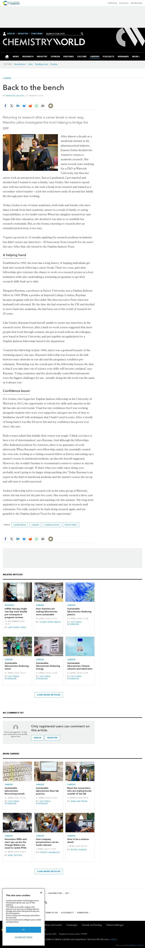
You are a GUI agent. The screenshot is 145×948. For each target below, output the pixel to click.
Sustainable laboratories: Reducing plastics (79, 611)
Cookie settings (23, 937)
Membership (136, 3)
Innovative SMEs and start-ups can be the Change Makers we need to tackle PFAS (16, 843)
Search (82, 33)
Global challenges (115, 925)
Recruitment (71, 525)
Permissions (83, 913)
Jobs (30, 64)
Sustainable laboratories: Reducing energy (48, 666)
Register (23, 34)
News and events (53, 925)
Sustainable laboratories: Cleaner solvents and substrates (79, 666)
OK (23, 930)
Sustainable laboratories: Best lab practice (47, 791)
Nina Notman (79, 801)
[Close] (41, 893)
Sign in (37, 738)
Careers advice (52, 525)
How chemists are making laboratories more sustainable (46, 611)
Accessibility (67, 913)
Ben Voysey (15, 855)
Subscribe (37, 34)
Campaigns (71, 925)
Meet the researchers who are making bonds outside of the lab (79, 791)
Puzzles (54, 64)
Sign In (11, 33)
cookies (113, 939)
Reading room (41, 64)
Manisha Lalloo (15, 96)
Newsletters (19, 64)
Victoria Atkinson (74, 623)
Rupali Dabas (79, 849)
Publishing (112, 3)
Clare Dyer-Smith (50, 622)
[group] (135, 57)
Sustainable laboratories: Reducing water (17, 666)
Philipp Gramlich (50, 852)
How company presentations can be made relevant (47, 842)
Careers (7, 78)
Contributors (55, 893)
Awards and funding (92, 925)
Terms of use (51, 913)
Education (124, 3)
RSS (67, 893)
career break (19, 525)
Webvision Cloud (136, 945)
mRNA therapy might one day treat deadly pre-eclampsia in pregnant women (16, 613)
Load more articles (48, 695)
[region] (23, 917)
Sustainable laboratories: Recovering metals (14, 791)
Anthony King (17, 627)
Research (9, 605)
